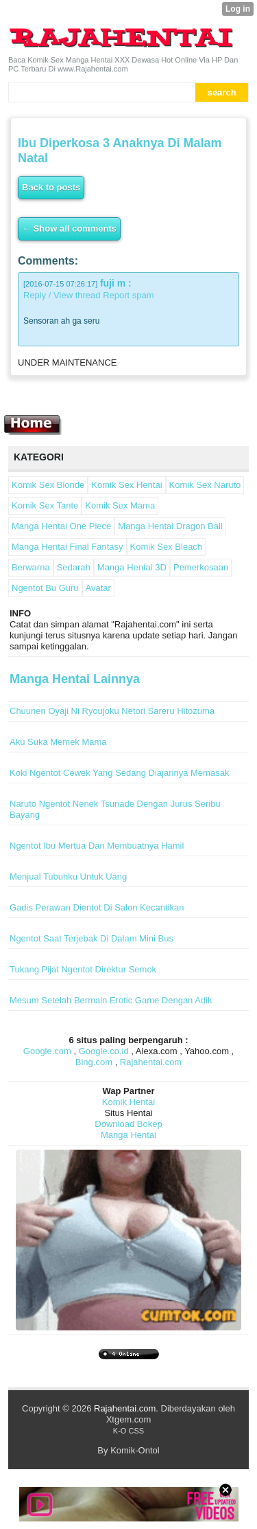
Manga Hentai (128, 1135)
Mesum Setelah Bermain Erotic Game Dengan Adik (111, 1000)
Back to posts (51, 187)
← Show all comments (69, 228)
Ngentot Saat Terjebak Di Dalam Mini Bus (91, 938)
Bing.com (93, 1062)
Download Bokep (128, 1124)
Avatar (98, 588)
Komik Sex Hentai (126, 485)
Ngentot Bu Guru (45, 588)
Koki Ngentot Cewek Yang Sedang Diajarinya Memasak (119, 773)
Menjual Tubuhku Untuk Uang (68, 876)
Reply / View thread (62, 295)
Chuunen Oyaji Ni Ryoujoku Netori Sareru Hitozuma (112, 711)
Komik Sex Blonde (48, 485)
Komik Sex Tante (45, 505)
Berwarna (31, 567)
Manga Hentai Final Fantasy (67, 547)
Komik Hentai (128, 1102)
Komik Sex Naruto (205, 485)
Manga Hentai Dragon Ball (170, 526)
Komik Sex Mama (120, 505)
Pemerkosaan (200, 567)
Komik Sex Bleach (166, 547)
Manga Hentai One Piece (61, 526)
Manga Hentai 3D (132, 567)
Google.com (47, 1051)
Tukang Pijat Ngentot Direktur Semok (83, 969)
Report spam (128, 295)
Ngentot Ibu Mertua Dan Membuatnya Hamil (97, 845)
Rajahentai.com (151, 1062)
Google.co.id (104, 1051)
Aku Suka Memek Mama (58, 742)
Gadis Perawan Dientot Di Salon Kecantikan (97, 907)
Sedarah (73, 567)
